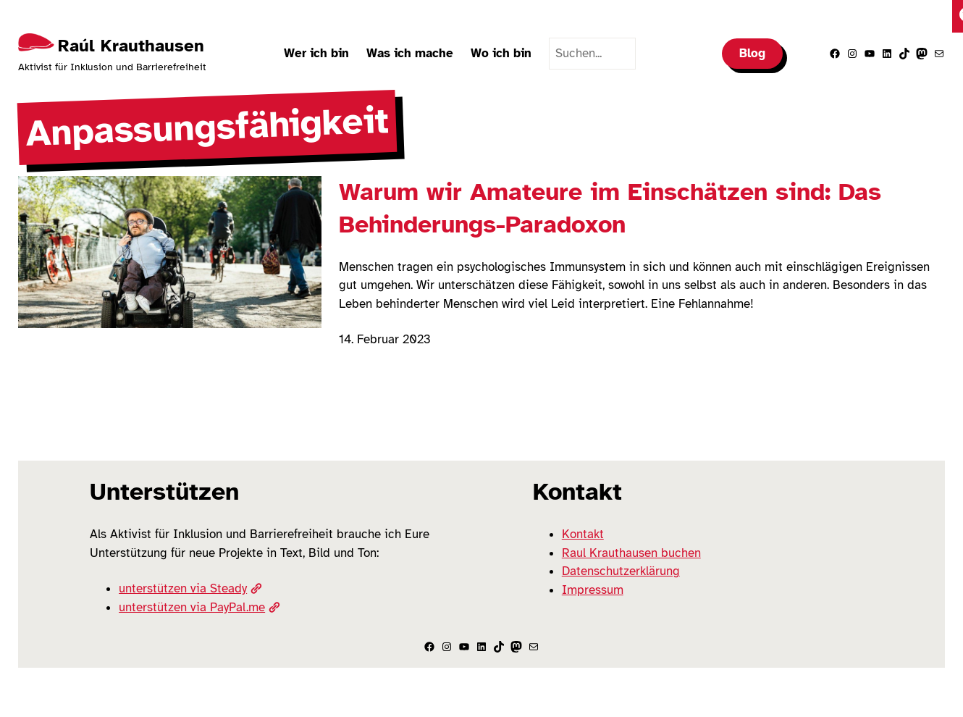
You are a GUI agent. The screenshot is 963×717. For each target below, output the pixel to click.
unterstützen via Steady (190, 588)
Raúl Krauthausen (131, 45)
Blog (752, 53)
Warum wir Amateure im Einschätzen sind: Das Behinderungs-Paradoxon (610, 208)
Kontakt (583, 534)
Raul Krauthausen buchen (631, 553)
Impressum (592, 590)
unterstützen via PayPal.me (199, 607)
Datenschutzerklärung (621, 571)
